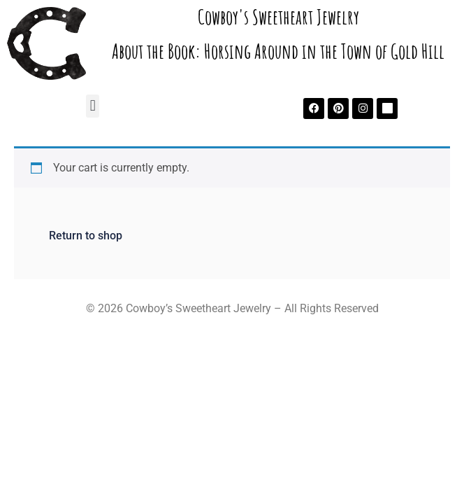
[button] (92, 106)
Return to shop (85, 235)
